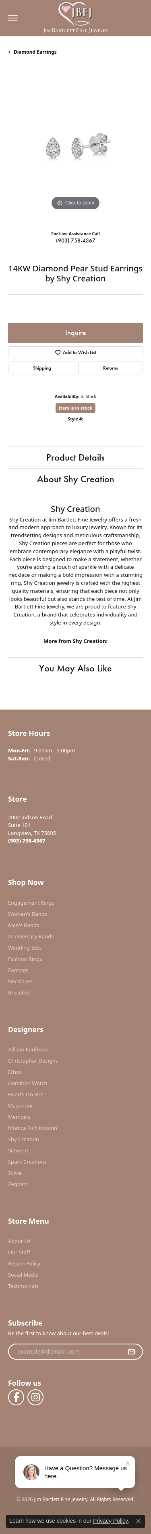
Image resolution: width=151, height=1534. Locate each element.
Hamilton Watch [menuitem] (28, 1083)
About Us (19, 1241)
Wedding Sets (24, 947)
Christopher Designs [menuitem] (33, 1060)
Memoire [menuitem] (19, 1116)
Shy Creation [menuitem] (23, 1139)
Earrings (18, 970)
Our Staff (19, 1252)
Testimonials (23, 1285)
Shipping (42, 368)
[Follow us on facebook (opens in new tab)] (16, 1397)
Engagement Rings (31, 902)
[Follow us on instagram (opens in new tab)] (35, 1397)
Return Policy (24, 1263)
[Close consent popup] (138, 1521)
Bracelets (19, 992)
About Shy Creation (75, 479)
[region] (75, 145)
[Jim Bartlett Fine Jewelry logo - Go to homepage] (75, 18)
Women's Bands (27, 914)
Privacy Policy (110, 1521)
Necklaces (20, 981)
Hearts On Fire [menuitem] (25, 1094)
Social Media (23, 1274)
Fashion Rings (25, 958)
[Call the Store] (27, 840)
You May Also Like (75, 668)
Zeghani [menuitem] (18, 1184)
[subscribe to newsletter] (131, 1351)
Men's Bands (23, 925)
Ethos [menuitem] (15, 1071)
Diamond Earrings (35, 52)
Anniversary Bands (31, 936)
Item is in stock (76, 408)
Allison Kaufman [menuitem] (28, 1049)
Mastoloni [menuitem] (20, 1105)
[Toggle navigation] (11, 18)
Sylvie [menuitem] (15, 1172)
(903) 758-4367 (75, 240)
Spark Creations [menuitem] (27, 1161)
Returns (110, 368)
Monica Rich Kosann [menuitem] (32, 1128)
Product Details (75, 457)
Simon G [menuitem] (18, 1150)
